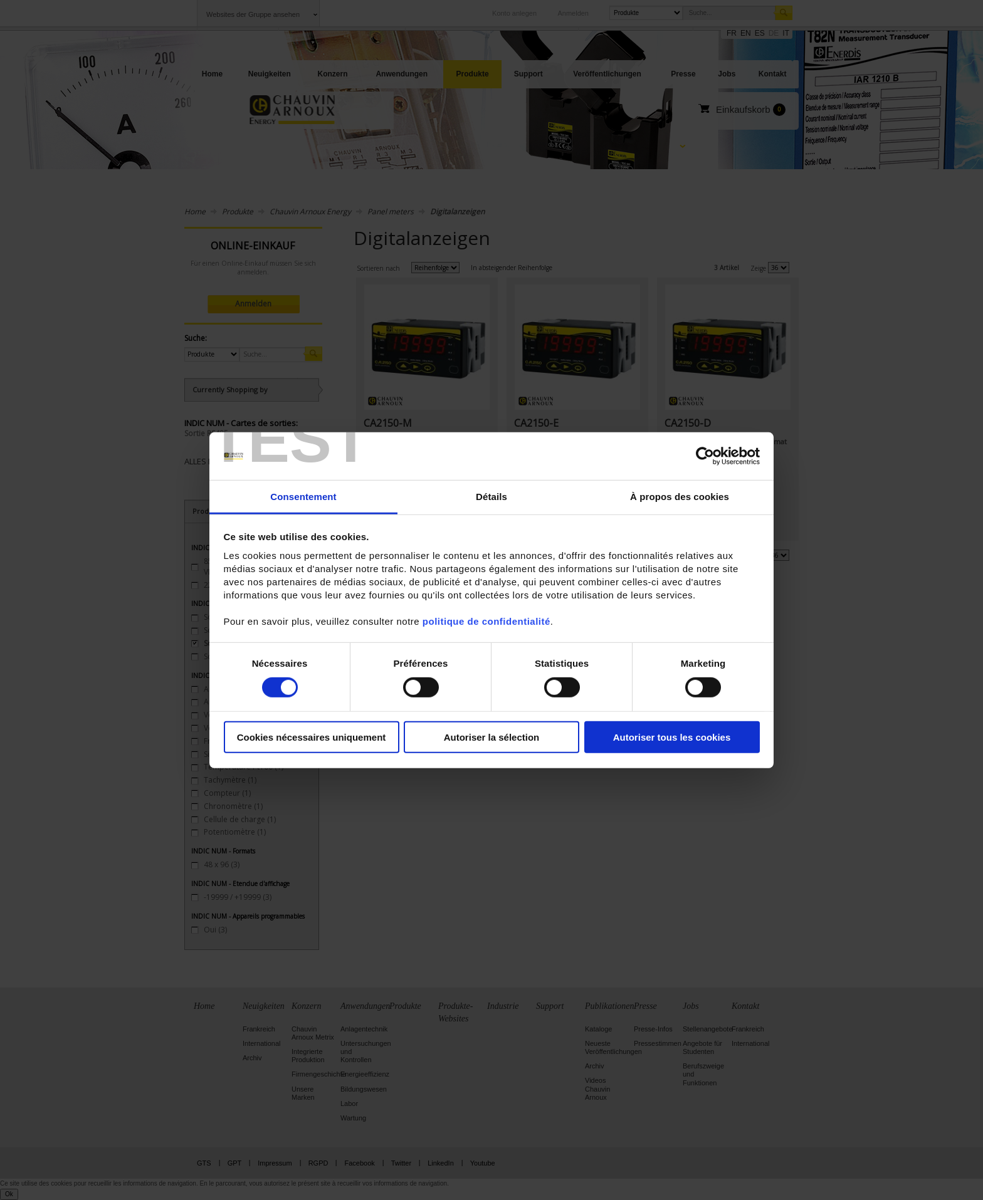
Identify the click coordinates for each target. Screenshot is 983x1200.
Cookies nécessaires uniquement (311, 737)
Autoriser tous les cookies (672, 737)
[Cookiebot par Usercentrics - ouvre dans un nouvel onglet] (705, 456)
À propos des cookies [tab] (679, 496)
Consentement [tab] (303, 496)
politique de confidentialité (486, 621)
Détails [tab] (491, 496)
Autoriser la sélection (492, 737)
